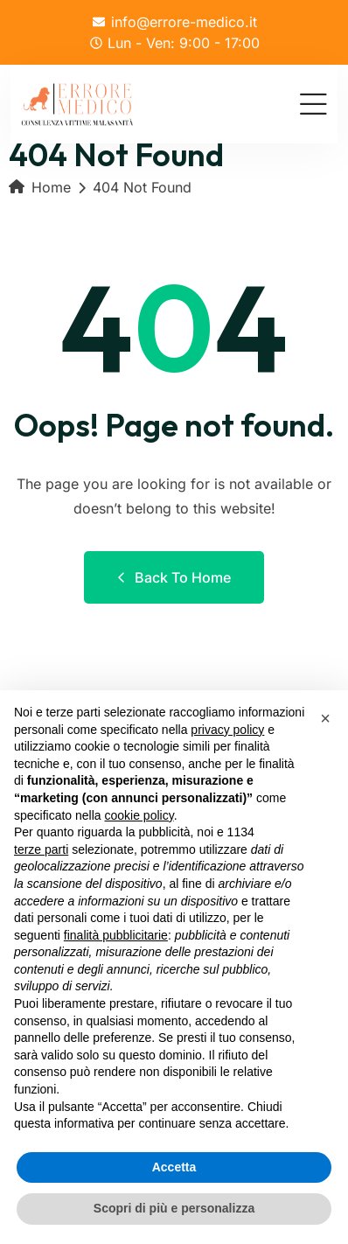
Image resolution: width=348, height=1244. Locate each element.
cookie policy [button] (139, 815)
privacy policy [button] (227, 730)
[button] (325, 718)
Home (40, 187)
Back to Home (174, 577)
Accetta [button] (174, 1167)
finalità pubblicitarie (116, 935)
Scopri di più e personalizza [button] (174, 1208)
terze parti (41, 849)
